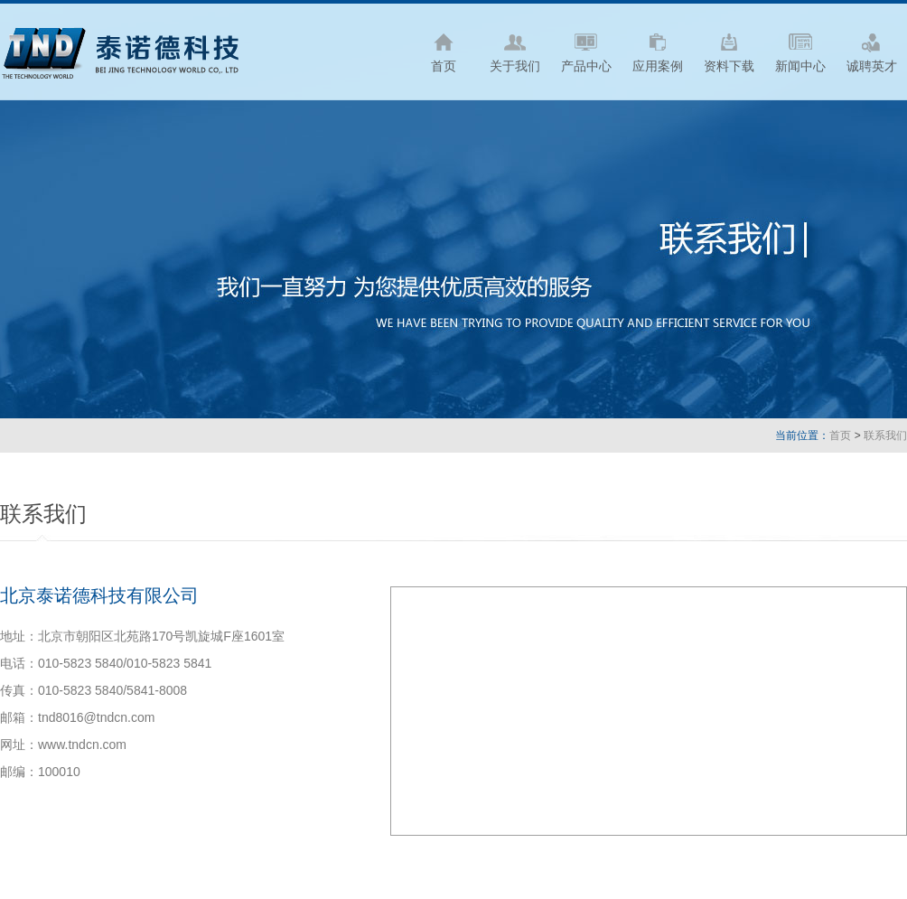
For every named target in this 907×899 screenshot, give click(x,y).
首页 (840, 435)
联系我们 (885, 435)
